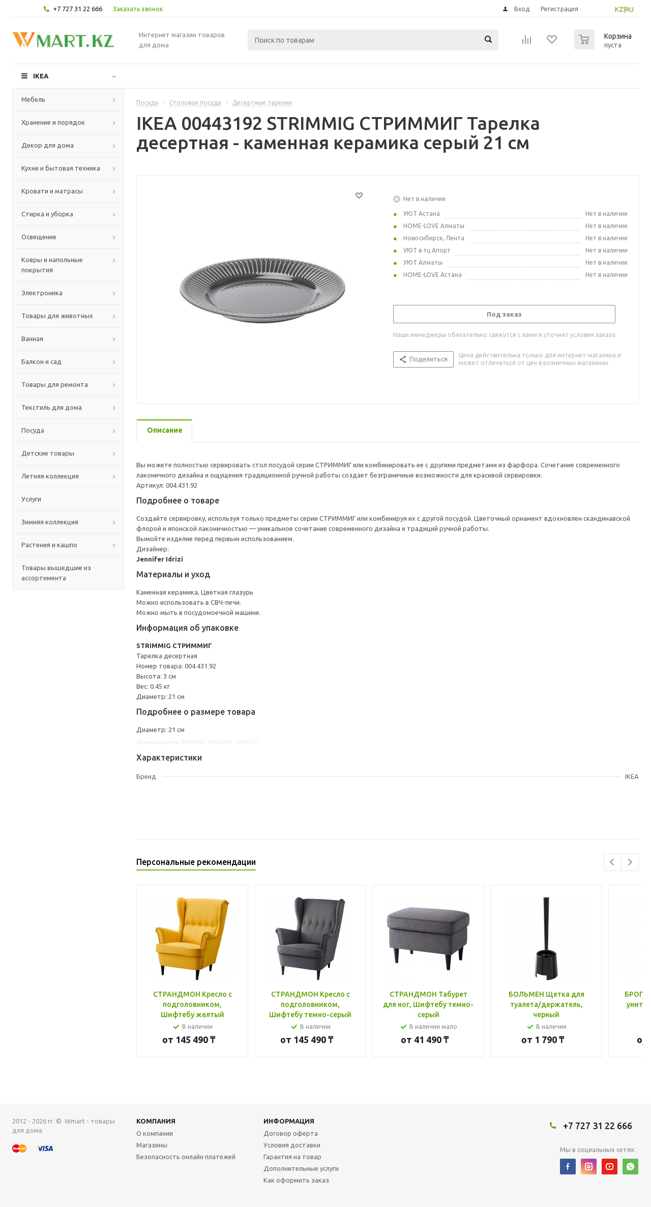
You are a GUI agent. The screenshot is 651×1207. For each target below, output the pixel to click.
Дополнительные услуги (301, 1168)
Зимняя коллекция (49, 521)
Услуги (31, 498)
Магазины (151, 1144)
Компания (155, 1121)
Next (630, 862)
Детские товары (47, 453)
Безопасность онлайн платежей (185, 1156)
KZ (619, 9)
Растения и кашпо (49, 544)
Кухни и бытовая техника (60, 168)
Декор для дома (47, 145)
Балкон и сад (41, 361)
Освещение (38, 236)
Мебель (33, 99)
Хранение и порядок (53, 122)
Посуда (32, 430)
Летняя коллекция (50, 476)
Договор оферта (290, 1133)
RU (629, 9)
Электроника (42, 292)
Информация (288, 1121)
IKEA (40, 75)
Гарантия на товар (292, 1156)
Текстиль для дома (51, 407)
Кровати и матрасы (52, 190)
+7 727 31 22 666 (77, 8)
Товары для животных (57, 315)
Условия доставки (291, 1144)
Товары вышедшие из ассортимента (56, 572)
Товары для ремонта (54, 384)
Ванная (32, 338)
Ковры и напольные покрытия (52, 264)
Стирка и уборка (47, 213)
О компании (154, 1133)
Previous (612, 862)
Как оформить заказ (296, 1180)
